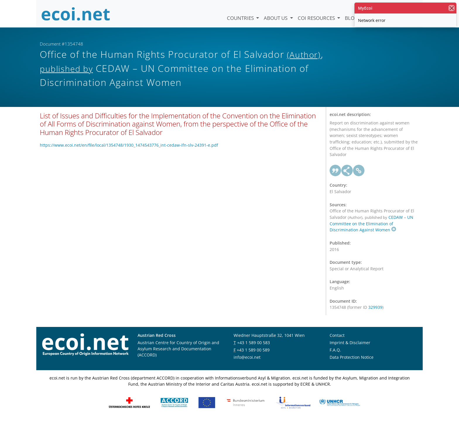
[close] (451, 8)
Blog (351, 18)
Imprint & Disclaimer (350, 342)
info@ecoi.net (247, 357)
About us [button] (276, 18)
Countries (241, 18)
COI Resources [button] (317, 18)
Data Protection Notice (352, 357)
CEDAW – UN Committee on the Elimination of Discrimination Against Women (371, 223)
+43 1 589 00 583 (253, 342)
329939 (375, 307)
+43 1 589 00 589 (253, 350)
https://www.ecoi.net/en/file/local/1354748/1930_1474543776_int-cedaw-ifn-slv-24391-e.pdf (129, 145)
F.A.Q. (335, 350)
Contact (337, 335)
